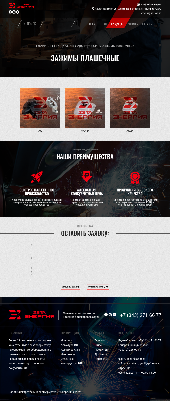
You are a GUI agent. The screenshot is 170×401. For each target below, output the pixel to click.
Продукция (117, 24)
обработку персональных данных (114, 258)
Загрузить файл (70, 287)
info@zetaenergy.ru (149, 4)
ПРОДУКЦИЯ (64, 46)
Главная (100, 340)
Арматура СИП (88, 46)
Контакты (147, 24)
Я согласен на (114, 258)
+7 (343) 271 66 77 (140, 315)
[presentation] (113, 270)
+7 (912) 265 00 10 (129, 349)
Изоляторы (68, 354)
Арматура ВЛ (69, 345)
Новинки (66, 340)
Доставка (133, 24)
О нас (104, 24)
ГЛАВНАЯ (43, 46)
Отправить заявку (98, 287)
